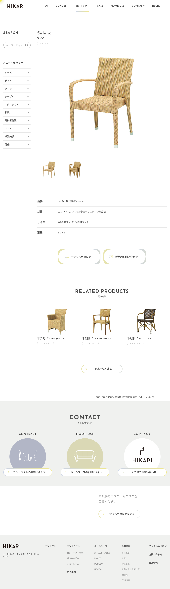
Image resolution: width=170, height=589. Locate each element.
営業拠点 (126, 556)
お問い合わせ (155, 546)
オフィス (9, 128)
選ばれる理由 (73, 550)
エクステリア (12, 104)
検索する (27, 45)
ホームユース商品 (102, 545)
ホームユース (100, 538)
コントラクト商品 (75, 545)
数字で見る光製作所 (131, 561)
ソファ (8, 88)
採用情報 (153, 554)
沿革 (124, 550)
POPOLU (98, 556)
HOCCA (97, 561)
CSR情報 (126, 572)
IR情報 (125, 567)
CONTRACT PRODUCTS (125, 390)
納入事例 (71, 564)
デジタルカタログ (157, 538)
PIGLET (97, 550)
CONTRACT (107, 390)
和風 (7, 112)
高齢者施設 (10, 120)
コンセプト (50, 538)
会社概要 (126, 545)
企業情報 (126, 538)
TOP (98, 390)
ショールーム (73, 556)
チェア (8, 80)
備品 (7, 144)
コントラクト (73, 538)
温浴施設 (9, 136)
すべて (8, 72)
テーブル (9, 96)
